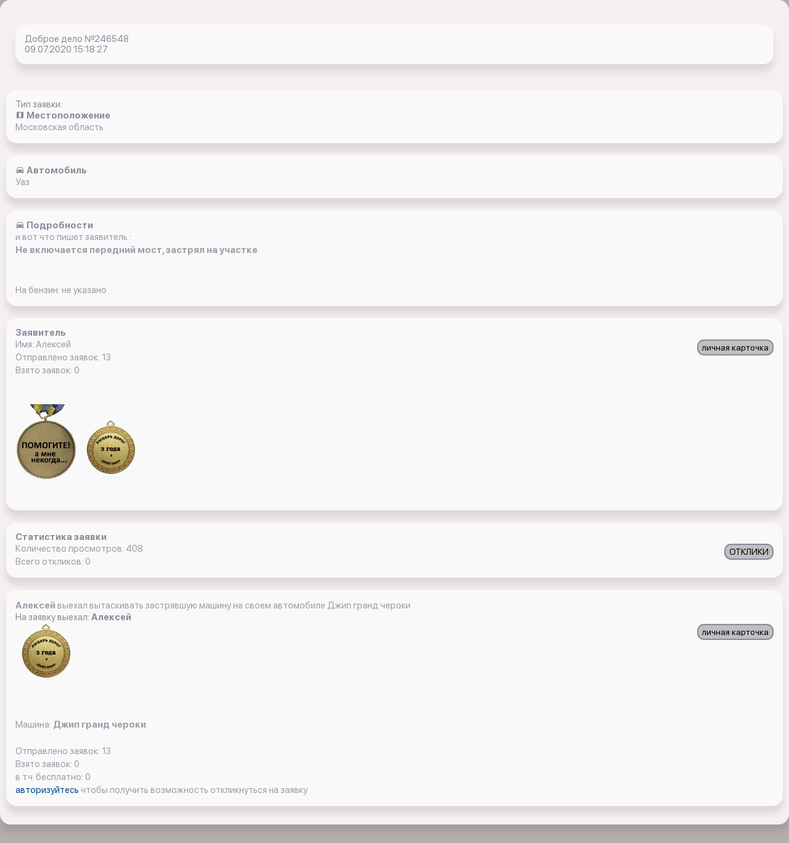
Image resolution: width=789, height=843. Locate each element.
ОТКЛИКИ (749, 552)
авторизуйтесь (48, 789)
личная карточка (735, 347)
